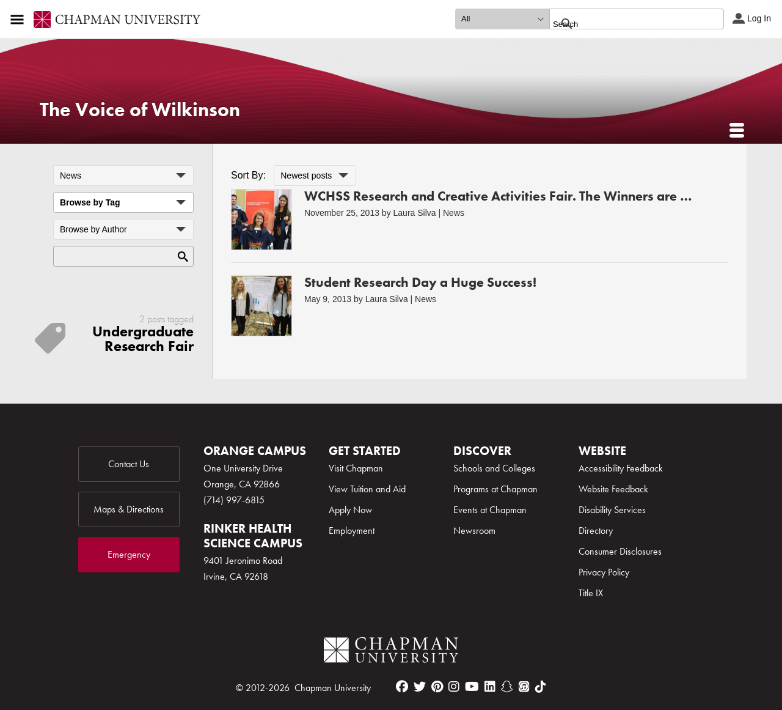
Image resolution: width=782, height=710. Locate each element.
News (453, 213)
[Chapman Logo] (391, 652)
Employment (352, 530)
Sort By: (248, 175)
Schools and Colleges (494, 468)
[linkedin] (489, 686)
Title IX (591, 592)
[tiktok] (540, 686)
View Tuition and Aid (367, 489)
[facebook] (402, 686)
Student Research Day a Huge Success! (420, 282)
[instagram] (453, 686)
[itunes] (524, 686)
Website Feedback (613, 489)
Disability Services (612, 509)
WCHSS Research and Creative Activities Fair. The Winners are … (498, 196)
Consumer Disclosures (620, 551)
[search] (623, 24)
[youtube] (472, 686)
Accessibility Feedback (621, 468)
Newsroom (474, 530)
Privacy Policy (604, 572)
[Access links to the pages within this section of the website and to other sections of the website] (19, 19)
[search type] (502, 19)
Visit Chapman (356, 468)
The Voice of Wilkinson (140, 109)
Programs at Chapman (495, 489)
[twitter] (420, 686)
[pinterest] (437, 686)
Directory (596, 530)
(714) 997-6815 (234, 500)
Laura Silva (414, 213)
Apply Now (350, 509)
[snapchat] (507, 686)
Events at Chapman (490, 509)
